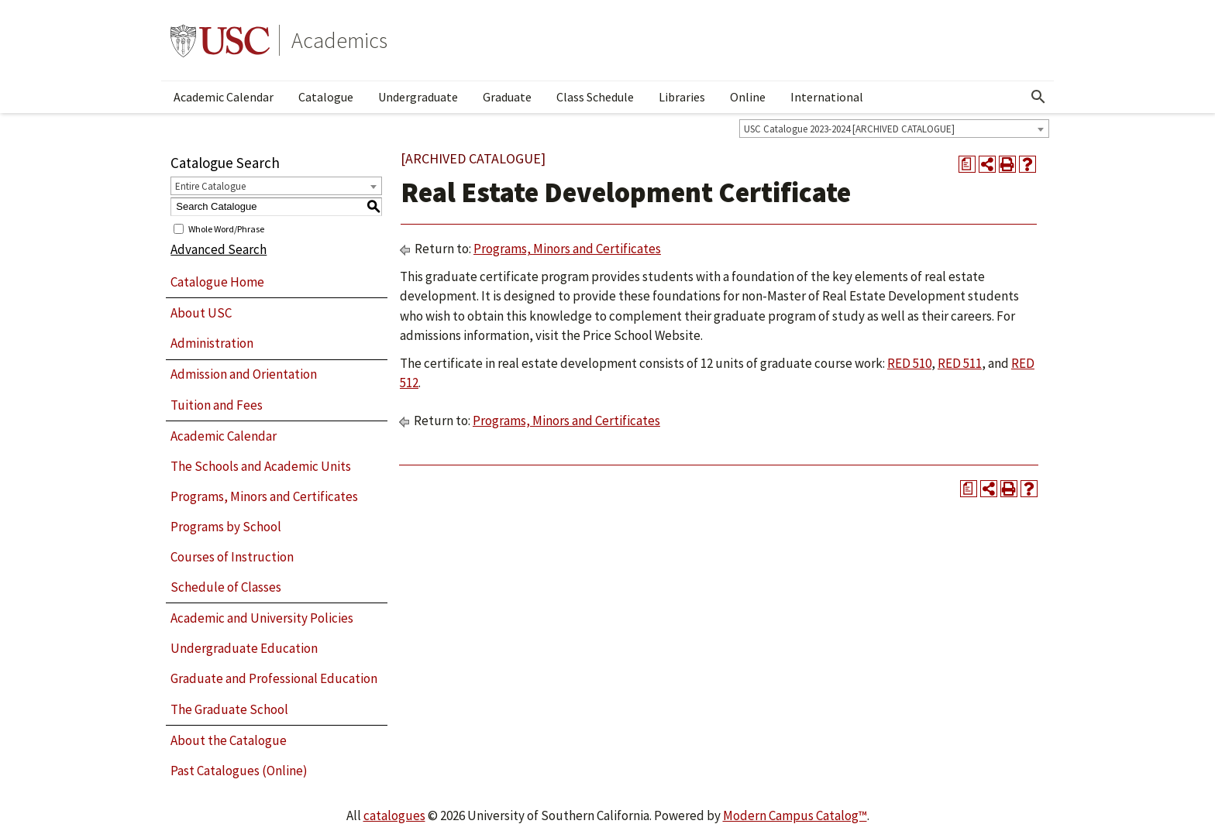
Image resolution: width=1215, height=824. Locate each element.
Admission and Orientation (243, 374)
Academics (339, 40)
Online (748, 97)
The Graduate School (229, 709)
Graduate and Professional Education (273, 678)
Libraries (682, 97)
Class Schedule (595, 97)
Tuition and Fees (216, 405)
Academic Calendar (224, 97)
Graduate (507, 97)
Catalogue (325, 97)
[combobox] (894, 128)
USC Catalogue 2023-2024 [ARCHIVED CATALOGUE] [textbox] (849, 129)
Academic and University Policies (261, 618)
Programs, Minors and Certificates (264, 496)
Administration (211, 343)
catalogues (394, 815)
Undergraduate (418, 97)
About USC (201, 312)
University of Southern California (220, 40)
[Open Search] (1038, 96)
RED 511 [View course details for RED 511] (960, 363)
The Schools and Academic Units (260, 466)
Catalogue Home (217, 281)
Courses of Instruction (232, 556)
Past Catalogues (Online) (239, 770)
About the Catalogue (228, 740)
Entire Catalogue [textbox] (210, 186)
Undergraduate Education (244, 648)
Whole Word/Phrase (226, 228)
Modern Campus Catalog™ (795, 815)
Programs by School (225, 526)
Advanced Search (218, 249)
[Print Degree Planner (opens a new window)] (967, 164)
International (826, 97)
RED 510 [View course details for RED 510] (909, 363)
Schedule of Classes (225, 587)
